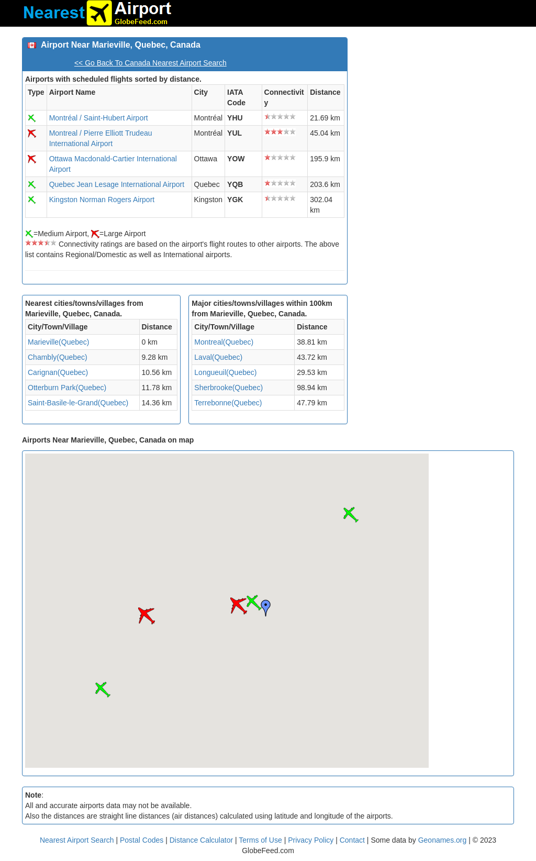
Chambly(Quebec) (57, 357)
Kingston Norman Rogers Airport (102, 199)
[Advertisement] (434, 102)
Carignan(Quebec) (58, 372)
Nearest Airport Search (77, 840)
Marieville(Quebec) (58, 342)
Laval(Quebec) (218, 357)
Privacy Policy (312, 840)
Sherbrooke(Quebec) (228, 387)
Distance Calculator (201, 840)
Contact (352, 840)
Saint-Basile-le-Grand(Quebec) (78, 403)
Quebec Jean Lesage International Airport (116, 184)
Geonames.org (442, 840)
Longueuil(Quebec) (225, 372)
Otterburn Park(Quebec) (67, 387)
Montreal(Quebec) (223, 342)
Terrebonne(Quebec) (228, 403)
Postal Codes (141, 840)
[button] (253, 602)
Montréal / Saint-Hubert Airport (98, 118)
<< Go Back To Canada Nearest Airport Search (150, 63)
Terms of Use (261, 840)
